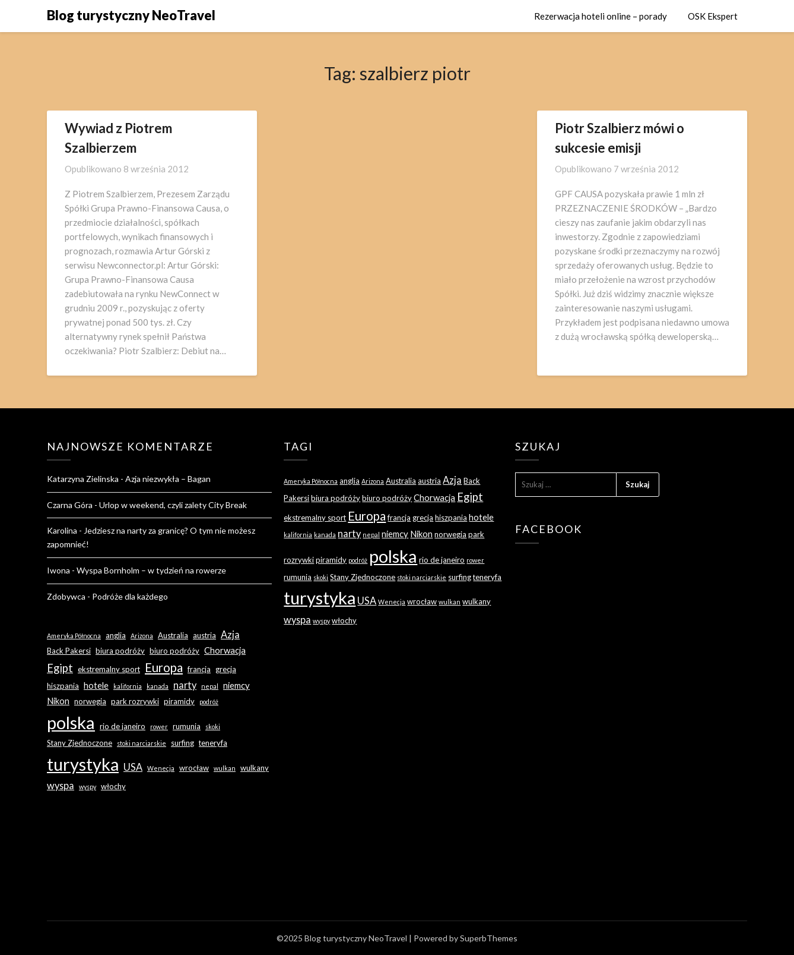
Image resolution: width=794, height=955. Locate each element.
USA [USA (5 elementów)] (132, 767)
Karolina (62, 530)
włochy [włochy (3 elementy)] (113, 786)
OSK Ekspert (713, 16)
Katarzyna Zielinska (83, 479)
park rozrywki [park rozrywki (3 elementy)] (135, 701)
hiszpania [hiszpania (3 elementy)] (63, 686)
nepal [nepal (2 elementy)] (209, 686)
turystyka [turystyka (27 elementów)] (83, 764)
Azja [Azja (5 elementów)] (230, 634)
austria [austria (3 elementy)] (204, 635)
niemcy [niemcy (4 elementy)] (236, 685)
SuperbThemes (488, 938)
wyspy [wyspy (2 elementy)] (87, 786)
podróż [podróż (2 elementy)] (208, 701)
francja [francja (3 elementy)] (199, 669)
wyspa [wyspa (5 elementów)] (60, 785)
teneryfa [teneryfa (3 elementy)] (213, 743)
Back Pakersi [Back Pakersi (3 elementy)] (69, 650)
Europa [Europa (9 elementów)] (164, 667)
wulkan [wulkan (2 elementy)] (225, 768)
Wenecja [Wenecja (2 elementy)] (160, 768)
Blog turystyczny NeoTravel (131, 15)
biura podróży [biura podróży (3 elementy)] (120, 650)
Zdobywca (66, 596)
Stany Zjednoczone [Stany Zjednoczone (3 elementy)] (79, 743)
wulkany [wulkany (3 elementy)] (254, 768)
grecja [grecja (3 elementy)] (225, 669)
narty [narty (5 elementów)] (184, 685)
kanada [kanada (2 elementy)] (158, 686)
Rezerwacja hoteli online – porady (600, 16)
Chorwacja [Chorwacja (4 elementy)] (225, 650)
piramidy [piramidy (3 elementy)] (179, 701)
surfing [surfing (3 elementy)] (182, 743)
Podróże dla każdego (130, 596)
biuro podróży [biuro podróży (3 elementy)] (174, 650)
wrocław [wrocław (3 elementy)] (194, 768)
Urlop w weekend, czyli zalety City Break (173, 505)
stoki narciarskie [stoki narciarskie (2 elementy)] (141, 743)
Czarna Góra (70, 505)
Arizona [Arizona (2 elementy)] (142, 635)
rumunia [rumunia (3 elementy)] (187, 726)
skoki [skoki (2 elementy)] (212, 726)
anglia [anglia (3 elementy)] (116, 635)
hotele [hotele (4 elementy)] (96, 685)
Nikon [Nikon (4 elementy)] (58, 700)
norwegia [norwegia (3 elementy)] (90, 701)
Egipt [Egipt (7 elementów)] (60, 668)
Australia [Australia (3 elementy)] (173, 635)
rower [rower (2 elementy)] (159, 726)
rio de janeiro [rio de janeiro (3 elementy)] (122, 726)
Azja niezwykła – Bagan (168, 479)
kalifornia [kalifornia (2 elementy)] (127, 686)
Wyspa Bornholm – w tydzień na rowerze (151, 570)
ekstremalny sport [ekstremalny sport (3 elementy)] (109, 669)
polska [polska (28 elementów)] (71, 722)
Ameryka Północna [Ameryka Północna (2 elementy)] (74, 635)
